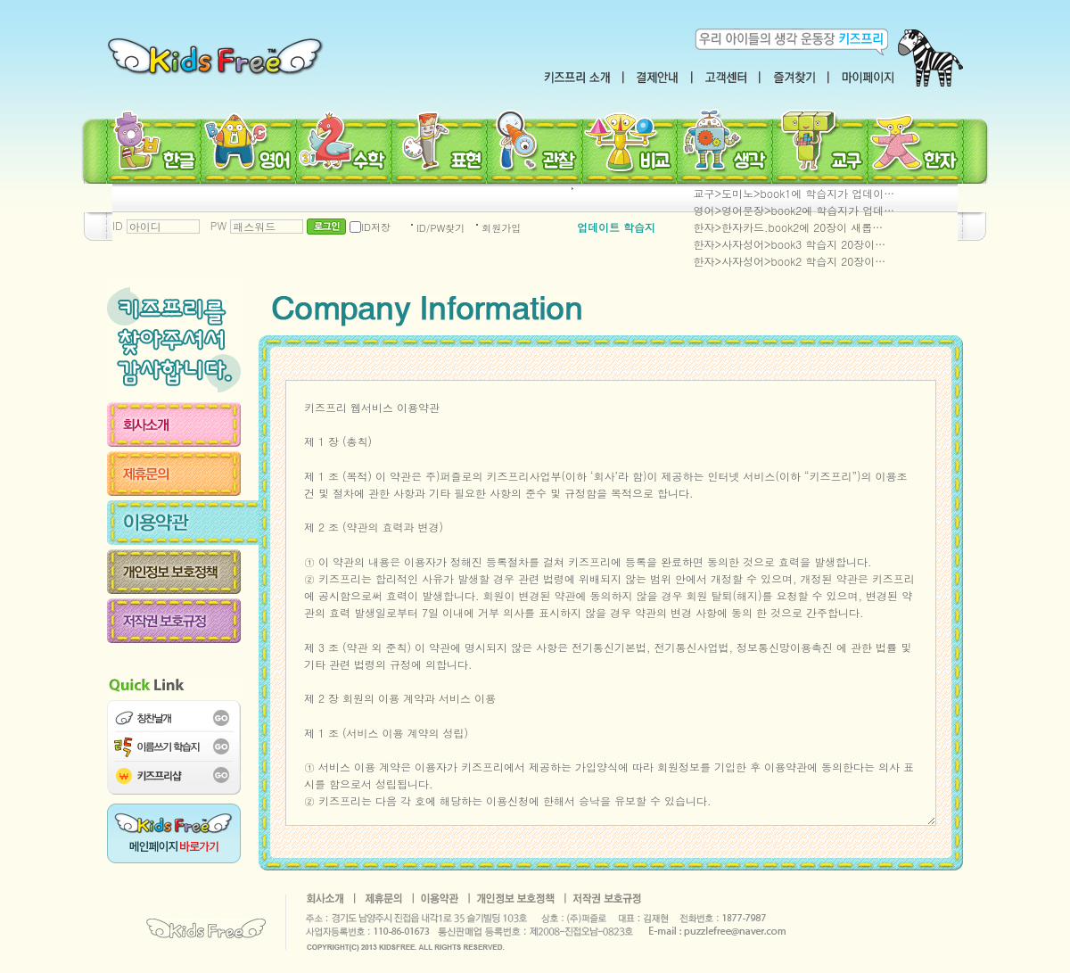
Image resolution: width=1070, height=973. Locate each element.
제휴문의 (183, 473)
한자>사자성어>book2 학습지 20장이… (790, 260)
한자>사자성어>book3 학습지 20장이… (790, 243)
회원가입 (501, 228)
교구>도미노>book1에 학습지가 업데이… (794, 193)
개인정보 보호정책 (183, 571)
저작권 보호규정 (183, 620)
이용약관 (183, 522)
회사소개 (183, 424)
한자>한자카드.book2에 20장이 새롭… (789, 227)
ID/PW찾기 (440, 228)
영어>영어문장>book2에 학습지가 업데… (794, 210)
